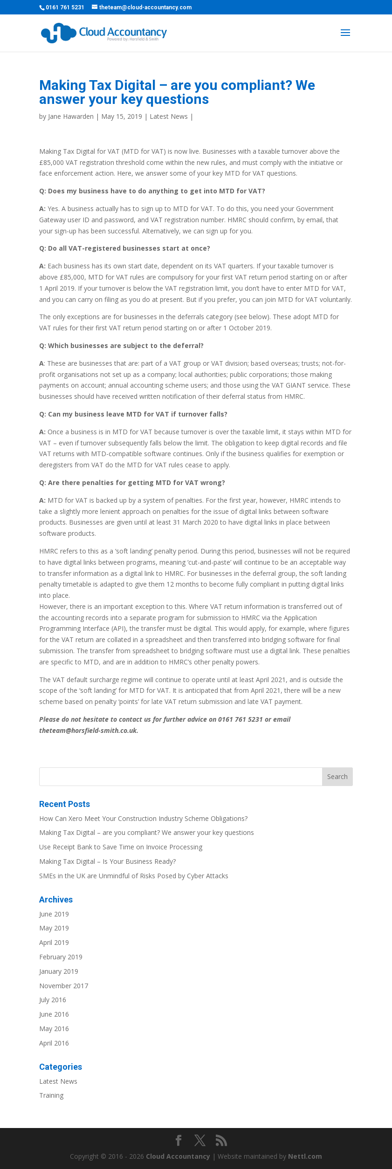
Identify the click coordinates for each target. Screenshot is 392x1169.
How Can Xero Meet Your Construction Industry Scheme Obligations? (143, 818)
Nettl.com (305, 1156)
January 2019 (58, 971)
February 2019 (61, 956)
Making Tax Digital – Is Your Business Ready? (107, 861)
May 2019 (54, 927)
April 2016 (54, 1043)
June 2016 (54, 1014)
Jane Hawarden (71, 116)
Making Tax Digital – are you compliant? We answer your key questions (146, 832)
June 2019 (54, 913)
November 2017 (63, 985)
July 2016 (52, 999)
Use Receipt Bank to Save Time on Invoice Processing (120, 846)
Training (51, 1095)
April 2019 (54, 942)
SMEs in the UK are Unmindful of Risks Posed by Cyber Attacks (133, 875)
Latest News (169, 116)
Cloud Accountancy (178, 1156)
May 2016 (54, 1028)
